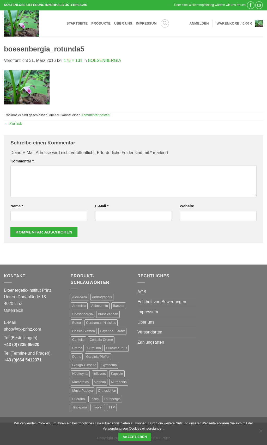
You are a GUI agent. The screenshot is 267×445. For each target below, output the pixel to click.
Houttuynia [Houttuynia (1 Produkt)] (80, 374)
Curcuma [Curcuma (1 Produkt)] (94, 348)
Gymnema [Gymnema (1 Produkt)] (109, 365)
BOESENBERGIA (104, 60)
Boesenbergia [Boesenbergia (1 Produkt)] (82, 314)
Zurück (13, 123)
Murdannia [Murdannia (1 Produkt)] (118, 382)
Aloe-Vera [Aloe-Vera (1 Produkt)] (79, 297)
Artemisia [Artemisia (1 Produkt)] (79, 306)
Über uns (123, 23)
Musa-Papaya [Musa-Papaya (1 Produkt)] (82, 391)
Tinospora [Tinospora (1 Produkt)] (79, 407)
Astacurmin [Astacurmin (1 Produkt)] (99, 306)
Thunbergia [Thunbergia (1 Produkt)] (112, 399)
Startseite (77, 23)
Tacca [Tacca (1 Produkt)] (94, 399)
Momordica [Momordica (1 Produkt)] (80, 382)
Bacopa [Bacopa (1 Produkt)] (118, 306)
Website (187, 206)
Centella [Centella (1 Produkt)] (78, 340)
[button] (165, 23)
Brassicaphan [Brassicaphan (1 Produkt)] (108, 314)
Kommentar (22, 161)
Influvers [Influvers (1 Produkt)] (99, 374)
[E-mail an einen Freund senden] (259, 5)
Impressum (146, 23)
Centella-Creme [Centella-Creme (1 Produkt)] (101, 340)
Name (16, 206)
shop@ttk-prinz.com (22, 329)
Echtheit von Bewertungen (161, 302)
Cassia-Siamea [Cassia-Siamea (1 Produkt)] (83, 331)
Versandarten (149, 332)
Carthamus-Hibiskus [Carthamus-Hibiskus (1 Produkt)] (101, 323)
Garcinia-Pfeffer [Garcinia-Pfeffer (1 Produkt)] (98, 357)
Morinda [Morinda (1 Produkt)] (100, 382)
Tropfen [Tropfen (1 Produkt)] (98, 407)
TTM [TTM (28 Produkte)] (111, 407)
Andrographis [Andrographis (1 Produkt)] (102, 297)
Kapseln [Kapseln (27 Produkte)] (117, 374)
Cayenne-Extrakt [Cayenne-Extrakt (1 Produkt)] (112, 331)
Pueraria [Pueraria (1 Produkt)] (78, 399)
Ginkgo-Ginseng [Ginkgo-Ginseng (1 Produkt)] (84, 365)
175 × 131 (73, 60)
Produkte (101, 23)
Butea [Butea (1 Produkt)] (76, 323)
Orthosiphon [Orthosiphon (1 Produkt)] (107, 391)
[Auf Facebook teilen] (250, 5)
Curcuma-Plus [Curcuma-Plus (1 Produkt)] (116, 348)
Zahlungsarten (150, 342)
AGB (141, 292)
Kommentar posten (95, 115)
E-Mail (102, 206)
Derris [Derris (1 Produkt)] (76, 357)
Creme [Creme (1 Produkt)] (77, 348)
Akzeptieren (135, 437)
